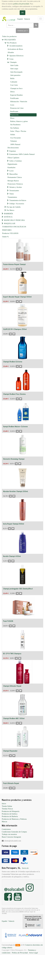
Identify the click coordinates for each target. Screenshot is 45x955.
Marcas (4, 822)
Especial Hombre (16, 95)
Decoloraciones (13, 148)
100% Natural (15, 144)
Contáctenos (6, 829)
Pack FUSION (8, 620)
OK (22, 13)
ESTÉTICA (8, 217)
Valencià (27, 19)
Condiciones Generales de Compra (14, 832)
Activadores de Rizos (15, 49)
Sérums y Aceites (15, 187)
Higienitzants (12, 164)
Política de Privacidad (20, 953)
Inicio (4, 803)
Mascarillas (13, 174)
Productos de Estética (9, 814)
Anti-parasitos (15, 75)
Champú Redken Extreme (12, 361)
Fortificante (14, 98)
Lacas (11, 171)
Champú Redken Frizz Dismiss (14, 393)
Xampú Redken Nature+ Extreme (15, 426)
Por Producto (12, 43)
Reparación (14, 115)
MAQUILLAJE (9, 223)
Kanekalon (11, 167)
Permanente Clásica (15, 177)
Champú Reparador (10, 750)
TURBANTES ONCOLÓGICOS (14, 227)
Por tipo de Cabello (14, 207)
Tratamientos (12, 197)
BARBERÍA (8, 214)
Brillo (12, 78)
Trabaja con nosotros (9, 834)
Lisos (12, 105)
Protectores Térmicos (15, 184)
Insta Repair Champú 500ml (13, 523)
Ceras (11, 59)
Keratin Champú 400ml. (12, 556)
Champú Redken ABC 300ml (13, 718)
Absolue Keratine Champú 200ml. (15, 491)
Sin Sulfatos (14, 128)
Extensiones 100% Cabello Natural (22, 154)
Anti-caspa (14, 69)
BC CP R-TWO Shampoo (12, 653)
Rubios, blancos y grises (19, 121)
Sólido (12, 135)
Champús (13, 62)
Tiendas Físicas (7, 809)
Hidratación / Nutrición (18, 101)
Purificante (14, 111)
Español (20, 19)
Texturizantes (14, 190)
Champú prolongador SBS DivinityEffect (18, 588)
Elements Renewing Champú (13, 458)
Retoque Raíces (13, 181)
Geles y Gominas (15, 161)
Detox (12, 92)
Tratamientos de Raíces (17, 200)
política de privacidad (21, 4)
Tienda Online (7, 806)
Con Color (14, 85)
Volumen (13, 141)
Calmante (13, 82)
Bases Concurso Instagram (11, 837)
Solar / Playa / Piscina (18, 131)
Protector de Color (17, 108)
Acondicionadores (15, 46)
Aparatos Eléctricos (16, 56)
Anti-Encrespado (16, 72)
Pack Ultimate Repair (11, 783)
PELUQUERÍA (10, 40)
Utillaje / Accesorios (16, 204)
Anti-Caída (14, 65)
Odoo (17, 945)
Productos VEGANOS (10, 233)
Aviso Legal (33, 953)
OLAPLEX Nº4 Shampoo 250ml (15, 329)
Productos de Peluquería (10, 811)
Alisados (11, 52)
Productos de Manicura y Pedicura (14, 819)
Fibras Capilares (13, 158)
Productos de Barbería (10, 816)
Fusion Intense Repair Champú (14, 264)
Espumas (12, 151)
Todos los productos (9, 36)
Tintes (11, 194)
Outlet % (5, 237)
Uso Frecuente (15, 138)
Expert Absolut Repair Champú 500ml (17, 296)
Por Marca (10, 210)
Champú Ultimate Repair (12, 685)
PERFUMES (7, 230)
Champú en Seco (16, 88)
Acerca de (25, 868)
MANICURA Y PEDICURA (14, 220)
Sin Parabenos (15, 125)
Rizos (12, 118)
